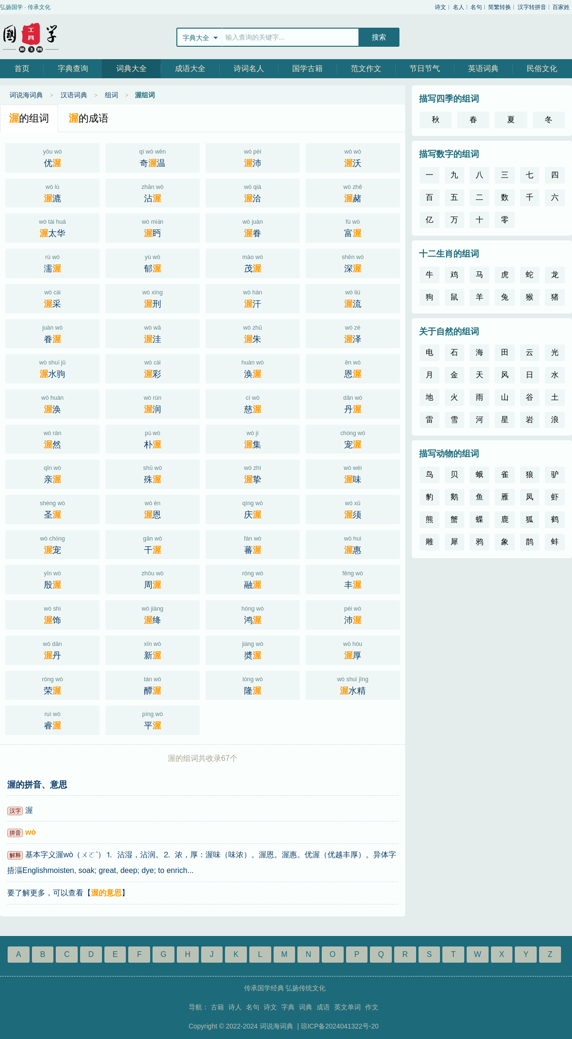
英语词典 (483, 68)
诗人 (235, 1007)
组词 (111, 95)
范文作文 (366, 68)
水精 (352, 685)
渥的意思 (106, 893)
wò (30, 832)
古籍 (217, 1007)
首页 (22, 68)
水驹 (52, 368)
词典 (305, 1007)
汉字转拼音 (532, 7)
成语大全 (190, 68)
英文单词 (347, 1007)
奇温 (152, 157)
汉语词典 (74, 95)
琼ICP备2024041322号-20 (339, 1026)
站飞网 (31, 36)
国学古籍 (307, 68)
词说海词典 (26, 95)
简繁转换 (499, 7)
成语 (323, 1007)
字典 (288, 1007)
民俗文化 (542, 68)
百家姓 (561, 7)
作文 (371, 1007)
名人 (458, 7)
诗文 (440, 7)
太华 (52, 227)
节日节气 (424, 68)
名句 (476, 7)
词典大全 (131, 68)
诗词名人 (249, 68)
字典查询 (73, 68)
